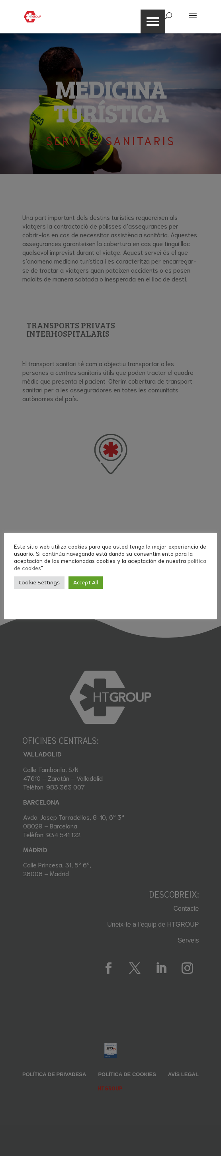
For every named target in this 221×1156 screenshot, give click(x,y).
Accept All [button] (85, 582)
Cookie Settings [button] (39, 582)
